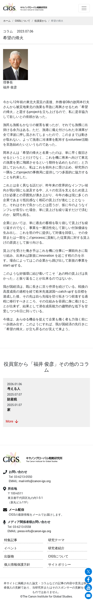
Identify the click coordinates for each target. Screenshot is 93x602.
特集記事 (10, 540)
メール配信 (16, 510)
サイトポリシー (59, 564)
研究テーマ (56, 540)
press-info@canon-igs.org (34, 531)
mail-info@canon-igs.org (35, 481)
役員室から (40, 20)
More (12, 421)
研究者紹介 (56, 548)
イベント (10, 548)
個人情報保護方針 (17, 564)
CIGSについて (22, 20)
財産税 (12, 399)
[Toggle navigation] (84, 8)
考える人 (13, 389)
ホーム (7, 20)
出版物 (9, 556)
